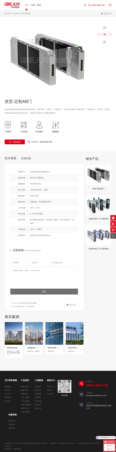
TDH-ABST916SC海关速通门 (27, 303)
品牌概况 (8, 386)
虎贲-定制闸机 (26, 13)
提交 (44, 291)
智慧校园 (38, 394)
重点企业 (38, 408)
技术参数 (10, 158)
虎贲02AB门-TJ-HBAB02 (25, 306)
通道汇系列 (25, 408)
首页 (9, 13)
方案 (33, 5)
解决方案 (12, 421)
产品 (26, 5)
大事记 (49, 390)
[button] (104, 42)
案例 (39, 5)
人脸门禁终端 (25, 412)
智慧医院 (38, 397)
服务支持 (12, 428)
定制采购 (26, 158)
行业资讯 (50, 394)
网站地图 (17, 449)
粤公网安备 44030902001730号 (88, 443)
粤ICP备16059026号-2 (66, 443)
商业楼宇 (38, 386)
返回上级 (106, 13)
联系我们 (12, 424)
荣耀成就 (8, 397)
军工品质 (8, 394)
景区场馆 (38, 390)
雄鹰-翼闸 (24, 394)
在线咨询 (15, 142)
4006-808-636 (45, 142)
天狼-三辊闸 (25, 397)
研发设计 (8, 390)
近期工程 (50, 386)
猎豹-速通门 (25, 386)
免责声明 (8, 449)
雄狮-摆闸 (24, 390)
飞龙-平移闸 (25, 401)
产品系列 (15, 13)
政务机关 (38, 405)
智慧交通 (38, 401)
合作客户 (8, 401)
